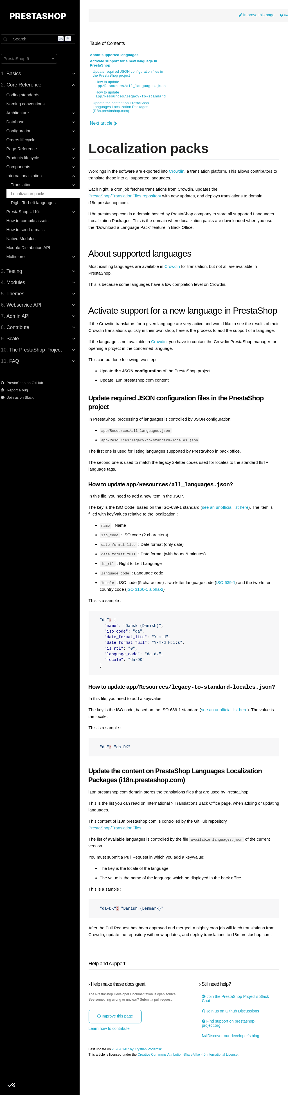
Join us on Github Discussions (232, 1039)
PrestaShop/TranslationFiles (119, 850)
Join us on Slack (20, 397)
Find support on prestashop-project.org (231, 1052)
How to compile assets (31, 220)
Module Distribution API (32, 247)
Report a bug (18, 390)
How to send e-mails (29, 229)
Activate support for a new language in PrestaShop (128, 64)
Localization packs (31, 193)
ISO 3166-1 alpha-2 (149, 605)
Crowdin (181, 172)
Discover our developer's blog (232, 1064)
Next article (108, 123)
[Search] (42, 39)
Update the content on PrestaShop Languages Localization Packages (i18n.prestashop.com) (126, 107)
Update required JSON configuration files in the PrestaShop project (133, 74)
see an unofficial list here (230, 524)
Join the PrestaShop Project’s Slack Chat (237, 1027)
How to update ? (136, 84)
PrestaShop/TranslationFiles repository (129, 196)
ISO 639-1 (230, 598)
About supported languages (119, 56)
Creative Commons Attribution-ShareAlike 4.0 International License (193, 1083)
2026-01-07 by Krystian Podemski (142, 1078)
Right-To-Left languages (36, 202)
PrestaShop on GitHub (25, 383)
